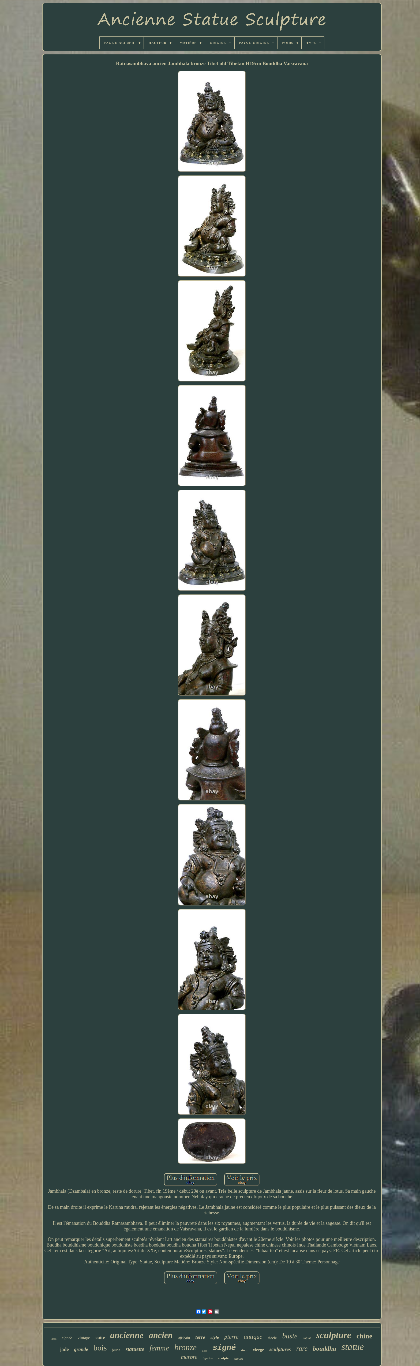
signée (67, 1338)
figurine (208, 1358)
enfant (307, 1338)
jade (64, 1349)
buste (289, 1336)
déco (54, 1338)
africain (184, 1338)
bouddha (324, 1348)
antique (253, 1336)
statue (353, 1347)
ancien (161, 1335)
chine (364, 1336)
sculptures (280, 1349)
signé (224, 1347)
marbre (189, 1357)
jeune (116, 1350)
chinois (238, 1358)
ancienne (127, 1335)
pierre (231, 1336)
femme (159, 1348)
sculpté (223, 1358)
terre (200, 1337)
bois (100, 1347)
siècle (272, 1338)
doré (204, 1350)
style (215, 1337)
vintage (83, 1337)
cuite (100, 1337)
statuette (135, 1349)
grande (81, 1349)
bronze (185, 1347)
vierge (258, 1350)
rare (302, 1348)
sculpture (333, 1335)
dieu (244, 1350)
